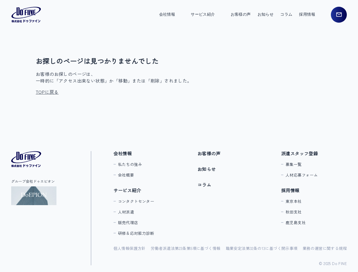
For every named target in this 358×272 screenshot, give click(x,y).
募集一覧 (294, 164)
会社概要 (126, 175)
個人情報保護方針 (130, 248)
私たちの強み (130, 164)
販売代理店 (128, 222)
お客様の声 (241, 14)
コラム (286, 14)
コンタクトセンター (136, 201)
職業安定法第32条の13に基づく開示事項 (262, 248)
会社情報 (123, 153)
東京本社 (294, 201)
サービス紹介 (127, 190)
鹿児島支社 (296, 222)
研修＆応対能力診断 (136, 233)
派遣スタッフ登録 (299, 153)
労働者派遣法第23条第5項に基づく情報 (186, 248)
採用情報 (290, 190)
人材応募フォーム (302, 175)
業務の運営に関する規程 (325, 248)
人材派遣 (126, 212)
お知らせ (266, 14)
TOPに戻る (47, 91)
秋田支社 (294, 212)
